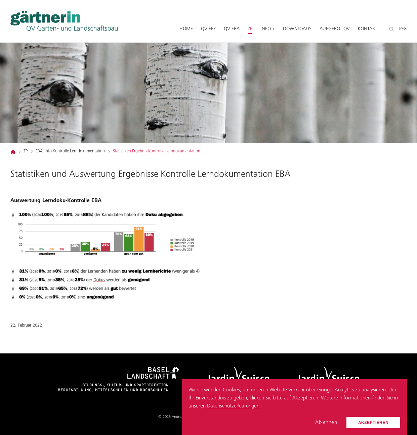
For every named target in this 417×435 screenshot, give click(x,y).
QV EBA (232, 29)
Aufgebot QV (335, 29)
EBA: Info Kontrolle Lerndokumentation (70, 151)
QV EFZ (208, 29)
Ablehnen (326, 422)
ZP (250, 29)
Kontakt (367, 29)
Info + (267, 29)
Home (186, 29)
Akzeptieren (373, 422)
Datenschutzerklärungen (233, 406)
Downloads (297, 29)
